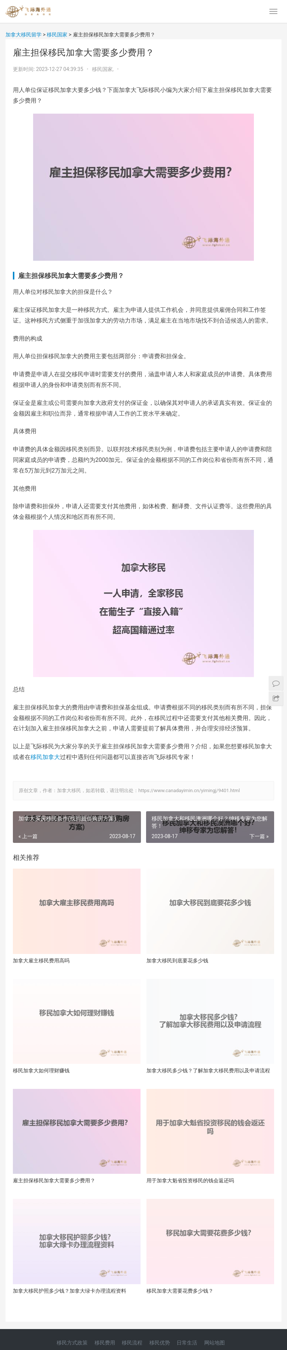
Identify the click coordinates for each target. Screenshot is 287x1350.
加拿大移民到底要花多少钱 (177, 960)
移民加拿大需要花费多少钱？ (179, 1291)
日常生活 (187, 1343)
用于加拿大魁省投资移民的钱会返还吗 (190, 1180)
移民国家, (103, 69)
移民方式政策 (72, 1343)
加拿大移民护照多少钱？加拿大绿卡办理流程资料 (69, 1291)
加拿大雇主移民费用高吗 (41, 960)
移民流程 (132, 1343)
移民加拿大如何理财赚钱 (41, 1070)
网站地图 (214, 1343)
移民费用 (105, 1343)
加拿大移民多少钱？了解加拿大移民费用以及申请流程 (208, 1070)
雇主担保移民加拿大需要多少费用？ (54, 1180)
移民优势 (159, 1343)
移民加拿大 (45, 757)
